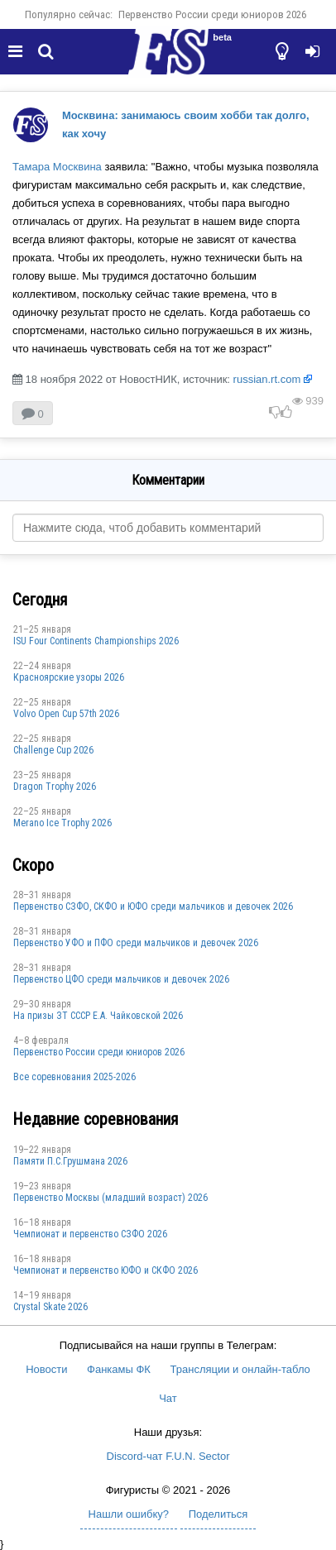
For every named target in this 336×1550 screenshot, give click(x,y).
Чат (168, 1398)
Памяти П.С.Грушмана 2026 (70, 1161)
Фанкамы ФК (119, 1369)
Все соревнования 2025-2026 (74, 1077)
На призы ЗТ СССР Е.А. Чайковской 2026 (98, 1015)
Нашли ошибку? (129, 1514)
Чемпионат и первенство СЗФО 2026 (90, 1234)
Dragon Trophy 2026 (54, 786)
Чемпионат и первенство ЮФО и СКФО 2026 (105, 1270)
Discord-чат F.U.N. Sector (168, 1456)
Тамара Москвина (57, 166)
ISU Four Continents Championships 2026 (96, 641)
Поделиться (218, 1514)
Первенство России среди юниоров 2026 (212, 14)
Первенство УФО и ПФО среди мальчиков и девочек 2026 (135, 943)
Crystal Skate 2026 (50, 1307)
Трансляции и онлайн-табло (240, 1369)
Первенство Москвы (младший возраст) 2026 (110, 1197)
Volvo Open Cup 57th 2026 (66, 714)
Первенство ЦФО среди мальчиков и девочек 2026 (121, 979)
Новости (46, 1369)
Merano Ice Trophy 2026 (62, 823)
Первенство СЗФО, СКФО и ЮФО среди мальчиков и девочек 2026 (153, 906)
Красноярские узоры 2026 (68, 677)
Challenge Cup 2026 (53, 750)
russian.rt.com (267, 379)
